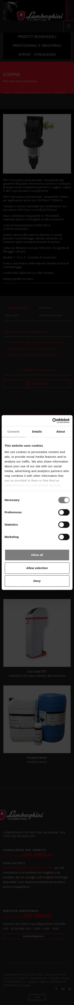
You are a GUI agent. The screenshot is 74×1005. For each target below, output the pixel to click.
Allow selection (37, 568)
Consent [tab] (13, 431)
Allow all (37, 555)
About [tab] (60, 431)
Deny (37, 581)
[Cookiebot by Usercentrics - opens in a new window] (52, 420)
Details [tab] (37, 431)
